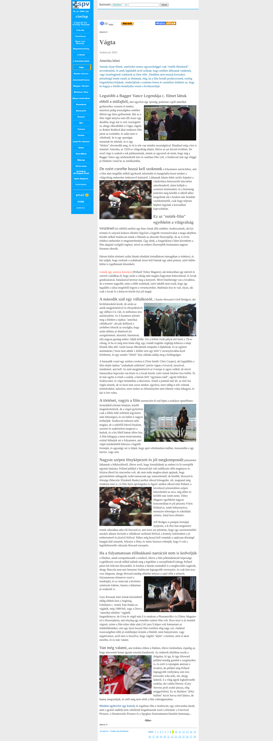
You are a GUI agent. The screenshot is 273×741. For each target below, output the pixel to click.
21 (168, 736)
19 (161, 736)
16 (150, 736)
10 (176, 732)
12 (183, 732)
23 (176, 736)
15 (194, 732)
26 (187, 736)
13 (187, 732)
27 (191, 736)
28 (194, 736)
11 (180, 732)
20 (164, 736)
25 (183, 736)
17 (153, 736)
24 (179, 736)
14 (191, 732)
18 (157, 736)
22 (172, 736)
